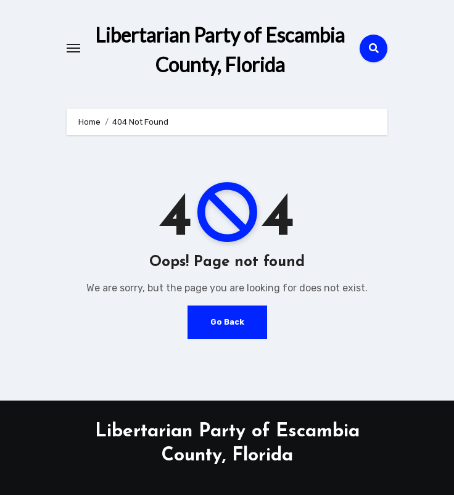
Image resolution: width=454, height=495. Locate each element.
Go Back (227, 322)
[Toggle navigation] (73, 48)
